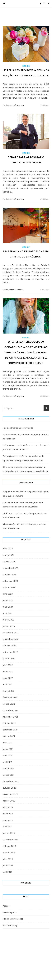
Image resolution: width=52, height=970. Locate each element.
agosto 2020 (9, 800)
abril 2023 (7, 613)
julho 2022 (8, 665)
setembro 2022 (10, 652)
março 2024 (8, 555)
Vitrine (26, 66)
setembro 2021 (10, 729)
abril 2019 (7, 871)
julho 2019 (8, 859)
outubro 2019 (9, 846)
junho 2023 (8, 600)
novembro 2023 (10, 568)
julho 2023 (8, 593)
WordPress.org (10, 925)
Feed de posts (10, 912)
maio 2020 (8, 820)
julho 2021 (8, 742)
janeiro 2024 (9, 561)
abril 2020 (7, 826)
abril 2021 (7, 761)
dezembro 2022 (10, 632)
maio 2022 (8, 678)
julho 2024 (8, 548)
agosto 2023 (9, 587)
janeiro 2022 (9, 703)
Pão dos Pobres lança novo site (18, 427)
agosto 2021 (9, 736)
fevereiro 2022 (10, 697)
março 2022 (8, 690)
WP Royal (32, 951)
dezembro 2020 (10, 781)
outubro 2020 (9, 787)
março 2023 (8, 619)
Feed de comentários (13, 918)
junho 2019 (8, 865)
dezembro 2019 (10, 839)
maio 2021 (8, 755)
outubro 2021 (9, 723)
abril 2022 (7, 684)
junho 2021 (8, 749)
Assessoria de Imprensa (15, 105)
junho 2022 (8, 671)
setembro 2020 (10, 794)
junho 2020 (8, 813)
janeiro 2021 (9, 774)
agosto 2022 (9, 658)
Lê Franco (8, 513)
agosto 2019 (9, 852)
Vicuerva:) (8, 524)
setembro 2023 (10, 580)
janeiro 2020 (9, 833)
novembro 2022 (10, 639)
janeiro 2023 (9, 626)
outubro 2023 (9, 574)
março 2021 (8, 768)
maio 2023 (8, 606)
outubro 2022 (9, 645)
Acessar (6, 905)
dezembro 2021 (10, 710)
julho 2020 (8, 807)
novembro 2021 (10, 716)
